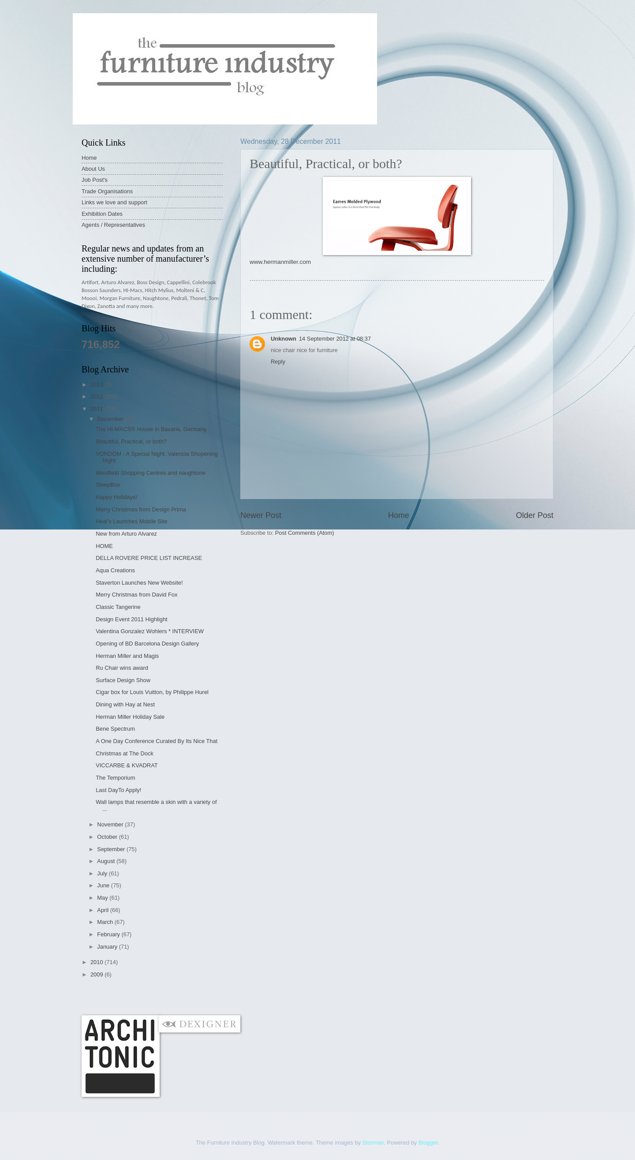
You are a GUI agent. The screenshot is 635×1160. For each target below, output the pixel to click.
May (103, 897)
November (111, 824)
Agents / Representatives (113, 224)
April (103, 910)
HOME (104, 546)
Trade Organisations (107, 191)
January (108, 946)
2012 (97, 396)
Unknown (283, 338)
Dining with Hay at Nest (125, 704)
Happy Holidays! (116, 497)
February (109, 934)
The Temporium (115, 777)
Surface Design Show (123, 680)
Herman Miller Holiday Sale (130, 716)
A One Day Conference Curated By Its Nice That (156, 741)
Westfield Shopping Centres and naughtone (150, 472)
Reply (278, 361)
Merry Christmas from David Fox (136, 594)
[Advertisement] (242, 996)
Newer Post (260, 515)
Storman (373, 1142)
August (106, 861)
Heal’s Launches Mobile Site (131, 521)
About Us (93, 168)
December (111, 419)
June (104, 885)
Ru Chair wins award (122, 667)
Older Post (534, 515)
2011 (97, 408)
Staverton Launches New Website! (139, 582)
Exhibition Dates (102, 213)
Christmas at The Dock (124, 753)
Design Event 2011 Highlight (131, 619)
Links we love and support (114, 202)
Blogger (428, 1142)
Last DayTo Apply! (118, 790)
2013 (97, 384)
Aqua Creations (115, 570)
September (112, 849)
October (108, 836)
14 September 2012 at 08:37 (335, 338)
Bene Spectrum (115, 728)
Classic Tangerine (118, 607)
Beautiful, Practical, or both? (131, 441)
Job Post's (95, 179)
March (105, 922)
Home (398, 515)
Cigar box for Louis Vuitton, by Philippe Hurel (152, 692)
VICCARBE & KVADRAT (126, 765)
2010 (97, 962)
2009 (97, 974)
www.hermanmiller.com (280, 262)
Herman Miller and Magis (127, 656)
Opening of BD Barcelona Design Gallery (147, 643)
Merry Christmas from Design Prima (141, 509)
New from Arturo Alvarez (126, 533)
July (102, 873)
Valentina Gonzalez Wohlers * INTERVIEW (150, 631)
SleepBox (108, 484)
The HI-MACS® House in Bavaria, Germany (151, 429)
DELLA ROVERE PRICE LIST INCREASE (149, 558)
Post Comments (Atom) (304, 532)
